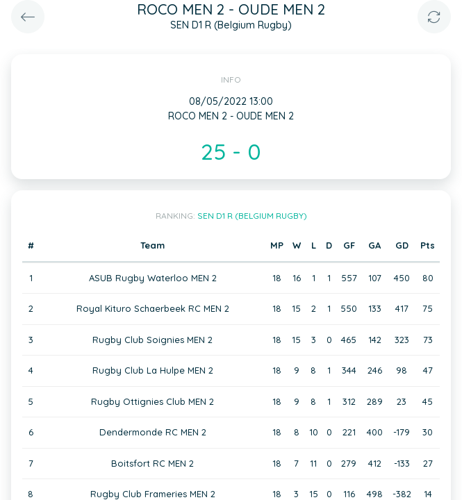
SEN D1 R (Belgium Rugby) (252, 215)
